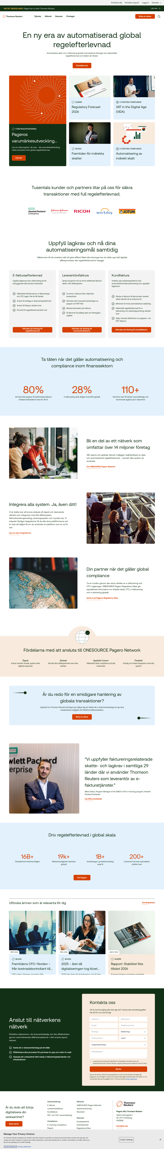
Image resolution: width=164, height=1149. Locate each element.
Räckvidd (80, 1112)
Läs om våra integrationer (20, 533)
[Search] (159, 16)
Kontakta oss (122, 1126)
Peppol (50, 1128)
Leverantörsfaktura (55, 1109)
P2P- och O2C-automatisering (59, 1115)
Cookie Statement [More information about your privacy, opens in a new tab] (10, 1147)
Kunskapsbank (148, 903)
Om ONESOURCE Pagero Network (101, 467)
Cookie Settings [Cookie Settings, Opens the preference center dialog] (126, 1140)
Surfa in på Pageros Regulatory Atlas (102, 598)
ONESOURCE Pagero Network (89, 1105)
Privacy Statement (131, 1079)
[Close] (160, 1139)
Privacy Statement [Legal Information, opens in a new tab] (24, 1147)
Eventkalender (83, 1125)
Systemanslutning (84, 1109)
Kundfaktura (52, 1112)
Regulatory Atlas (84, 1128)
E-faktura (51, 1105)
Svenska (155, 3)
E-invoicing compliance (57, 1125)
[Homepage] (13, 16)
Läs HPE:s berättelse (93, 799)
